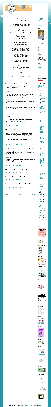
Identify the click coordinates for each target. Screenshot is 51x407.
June (41, 196)
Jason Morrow (28, 405)
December (42, 98)
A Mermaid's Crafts (10, 142)
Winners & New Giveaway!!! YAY (42, 128)
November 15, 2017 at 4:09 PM (13, 165)
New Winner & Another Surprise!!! (42, 146)
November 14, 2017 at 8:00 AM (14, 144)
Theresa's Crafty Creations (41, 19)
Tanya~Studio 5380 (11, 182)
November (42, 101)
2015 (40, 210)
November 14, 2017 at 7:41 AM (13, 113)
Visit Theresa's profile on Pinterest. (41, 86)
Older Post (33, 194)
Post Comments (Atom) (23, 197)
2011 (40, 217)
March (41, 201)
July (41, 194)
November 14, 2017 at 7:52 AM (13, 125)
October (42, 186)
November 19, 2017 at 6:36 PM (13, 187)
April (41, 199)
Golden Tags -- (42, 142)
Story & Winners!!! (42, 111)
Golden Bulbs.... (42, 132)
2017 (40, 97)
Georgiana (8, 168)
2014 (40, 212)
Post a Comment (9, 190)
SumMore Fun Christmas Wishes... (42, 122)
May (41, 197)
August (41, 191)
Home (20, 194)
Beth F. (7, 82)
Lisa (7, 128)
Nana (7, 91)
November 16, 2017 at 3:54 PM (13, 179)
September (42, 189)
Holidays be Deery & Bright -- (42, 155)
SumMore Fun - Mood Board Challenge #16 (42, 116)
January (42, 205)
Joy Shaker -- (42, 166)
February (42, 203)
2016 (40, 208)
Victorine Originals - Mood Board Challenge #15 (42, 161)
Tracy (7, 157)
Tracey (7, 175)
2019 (40, 93)
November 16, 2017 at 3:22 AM (13, 172)
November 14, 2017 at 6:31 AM (13, 89)
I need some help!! (41, 150)
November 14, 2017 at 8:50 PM (13, 155)
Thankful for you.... (42, 178)
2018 (40, 95)
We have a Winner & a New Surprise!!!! (42, 169)
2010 (40, 219)
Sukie (7, 147)
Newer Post (7, 194)
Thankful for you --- (42, 135)
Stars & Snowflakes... (42, 138)
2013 (40, 214)
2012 (40, 215)
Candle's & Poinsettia (42, 174)
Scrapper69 (41, 52)
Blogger (39, 405)
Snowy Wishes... (42, 104)
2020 (41, 91)
